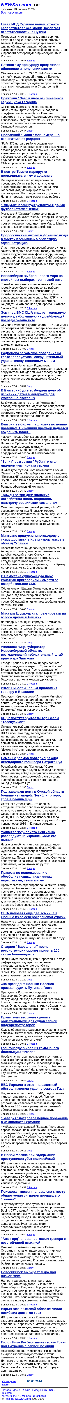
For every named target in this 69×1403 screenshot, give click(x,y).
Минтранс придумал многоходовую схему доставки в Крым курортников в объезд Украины (32, 539)
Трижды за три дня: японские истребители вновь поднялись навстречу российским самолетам (29, 499)
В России (32, 94)
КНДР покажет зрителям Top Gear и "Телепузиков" (30, 720)
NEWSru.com (16, 4)
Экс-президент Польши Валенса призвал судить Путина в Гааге (27, 986)
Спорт (30, 130)
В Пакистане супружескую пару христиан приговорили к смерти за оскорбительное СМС (29, 580)
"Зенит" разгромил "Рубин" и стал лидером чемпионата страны (29, 463)
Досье (16, 1390)
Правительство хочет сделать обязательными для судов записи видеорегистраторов (29, 1021)
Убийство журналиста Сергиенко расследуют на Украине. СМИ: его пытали (28, 836)
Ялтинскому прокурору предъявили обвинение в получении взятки (30, 67)
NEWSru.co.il (9, 1395)
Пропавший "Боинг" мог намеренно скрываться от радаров (30, 137)
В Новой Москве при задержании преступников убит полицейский (28, 1157)
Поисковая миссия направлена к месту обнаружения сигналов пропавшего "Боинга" (33, 1195)
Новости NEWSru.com (17, 1398)
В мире (31, 60)
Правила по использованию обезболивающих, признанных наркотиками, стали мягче (26, 876)
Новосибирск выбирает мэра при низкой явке (28, 1274)
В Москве (25, 1395)
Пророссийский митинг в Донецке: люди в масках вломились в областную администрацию (34, 239)
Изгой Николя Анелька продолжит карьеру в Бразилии (29, 690)
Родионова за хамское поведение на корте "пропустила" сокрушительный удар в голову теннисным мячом (32, 357)
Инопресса (39, 1395)
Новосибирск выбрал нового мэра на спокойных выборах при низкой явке (32, 278)
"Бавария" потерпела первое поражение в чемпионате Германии (34, 1120)
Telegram (7, 1392)
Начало (6, 1390)
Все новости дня (12, 12)
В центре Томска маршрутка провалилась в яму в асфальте (26, 173)
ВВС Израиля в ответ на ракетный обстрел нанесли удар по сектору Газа (32, 1086)
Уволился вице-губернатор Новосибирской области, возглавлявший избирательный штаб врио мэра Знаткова (32, 652)
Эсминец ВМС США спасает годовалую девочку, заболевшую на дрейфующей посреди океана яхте (33, 316)
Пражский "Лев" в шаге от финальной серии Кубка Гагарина (32, 100)
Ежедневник (39, 1390)
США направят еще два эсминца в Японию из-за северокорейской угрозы (33, 915)
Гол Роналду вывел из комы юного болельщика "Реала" (30, 1050)
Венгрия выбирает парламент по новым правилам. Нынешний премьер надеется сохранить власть (34, 428)
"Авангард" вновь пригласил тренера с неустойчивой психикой (33, 1240)
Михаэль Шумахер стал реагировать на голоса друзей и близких (33, 615)
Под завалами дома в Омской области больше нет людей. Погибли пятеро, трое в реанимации (32, 795)
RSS (51, 1390)
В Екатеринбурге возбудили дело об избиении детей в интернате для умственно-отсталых (31, 394)
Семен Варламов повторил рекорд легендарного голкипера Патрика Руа (31, 760)
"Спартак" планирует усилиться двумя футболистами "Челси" (33, 207)
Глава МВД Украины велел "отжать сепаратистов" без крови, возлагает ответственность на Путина (30, 28)
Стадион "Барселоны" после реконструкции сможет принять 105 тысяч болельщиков (30, 950)
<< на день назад (9, 1383)
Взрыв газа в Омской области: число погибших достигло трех (31, 1311)
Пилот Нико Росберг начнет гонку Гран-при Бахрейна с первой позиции (33, 1344)
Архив (26, 1390)
